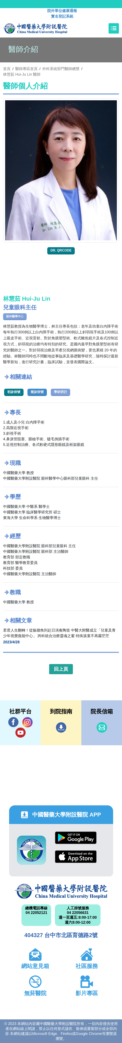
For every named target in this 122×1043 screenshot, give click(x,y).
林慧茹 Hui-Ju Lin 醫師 (21, 74)
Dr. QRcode (60, 250)
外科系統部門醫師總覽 (60, 69)
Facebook (13, 722)
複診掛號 (37, 392)
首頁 (7, 69)
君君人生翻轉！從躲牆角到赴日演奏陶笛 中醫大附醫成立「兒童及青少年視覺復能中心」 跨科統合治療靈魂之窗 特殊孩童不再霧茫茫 (59, 633)
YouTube (20, 732)
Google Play (76, 837)
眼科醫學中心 (15, 316)
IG (27, 722)
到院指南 (61, 727)
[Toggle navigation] (114, 28)
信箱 (102, 727)
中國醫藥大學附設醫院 (61, 891)
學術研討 (60, 392)
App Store (76, 856)
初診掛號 (13, 392)
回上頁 (61, 669)
